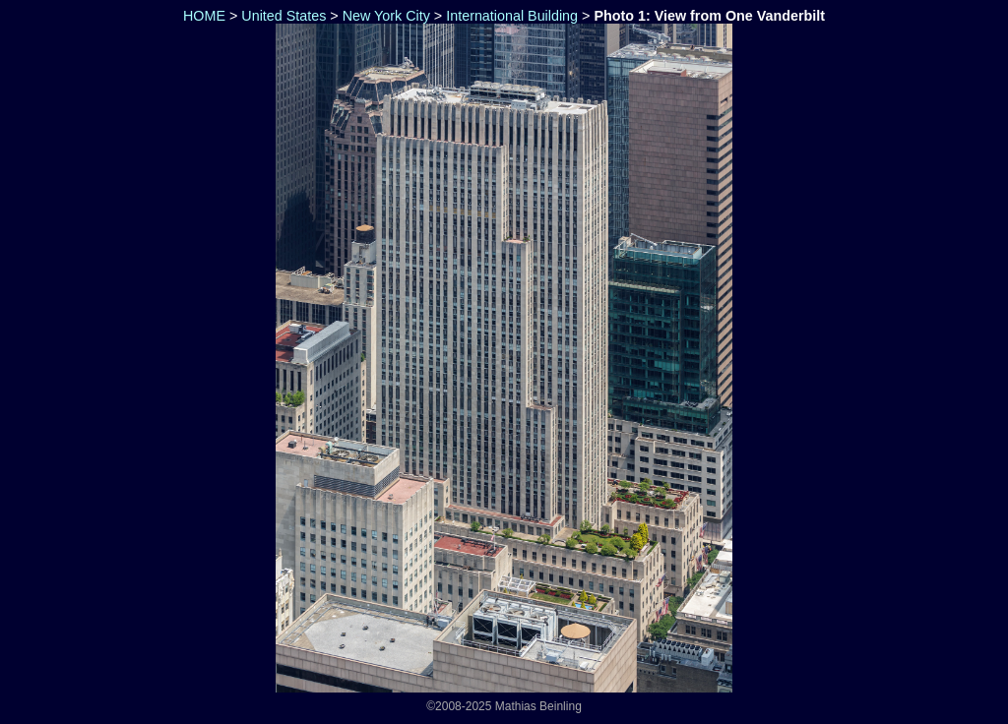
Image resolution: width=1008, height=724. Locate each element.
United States (283, 16)
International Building (512, 16)
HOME (202, 16)
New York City (386, 16)
